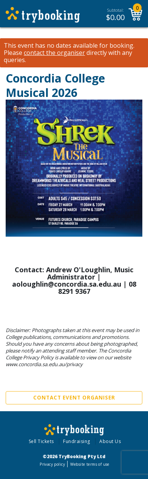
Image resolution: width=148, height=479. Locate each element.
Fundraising (76, 441)
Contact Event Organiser (74, 397)
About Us (110, 441)
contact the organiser (54, 52)
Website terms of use (89, 464)
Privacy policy (52, 464)
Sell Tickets (41, 441)
